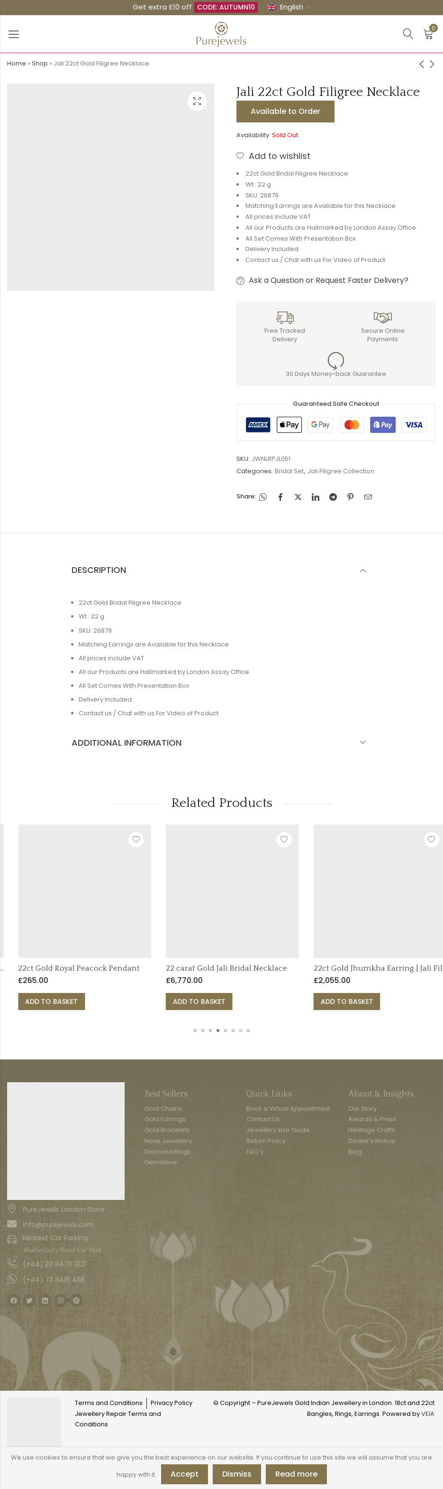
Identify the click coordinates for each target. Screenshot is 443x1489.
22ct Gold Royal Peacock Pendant (166, 968)
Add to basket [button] (139, 1001)
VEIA (427, 1413)
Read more (296, 1474)
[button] (195, 1030)
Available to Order (285, 111)
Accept (185, 1474)
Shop (40, 63)
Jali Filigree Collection (340, 471)
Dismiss (237, 1474)
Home (16, 63)
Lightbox (197, 101)
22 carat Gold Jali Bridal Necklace (313, 968)
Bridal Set (289, 471)
